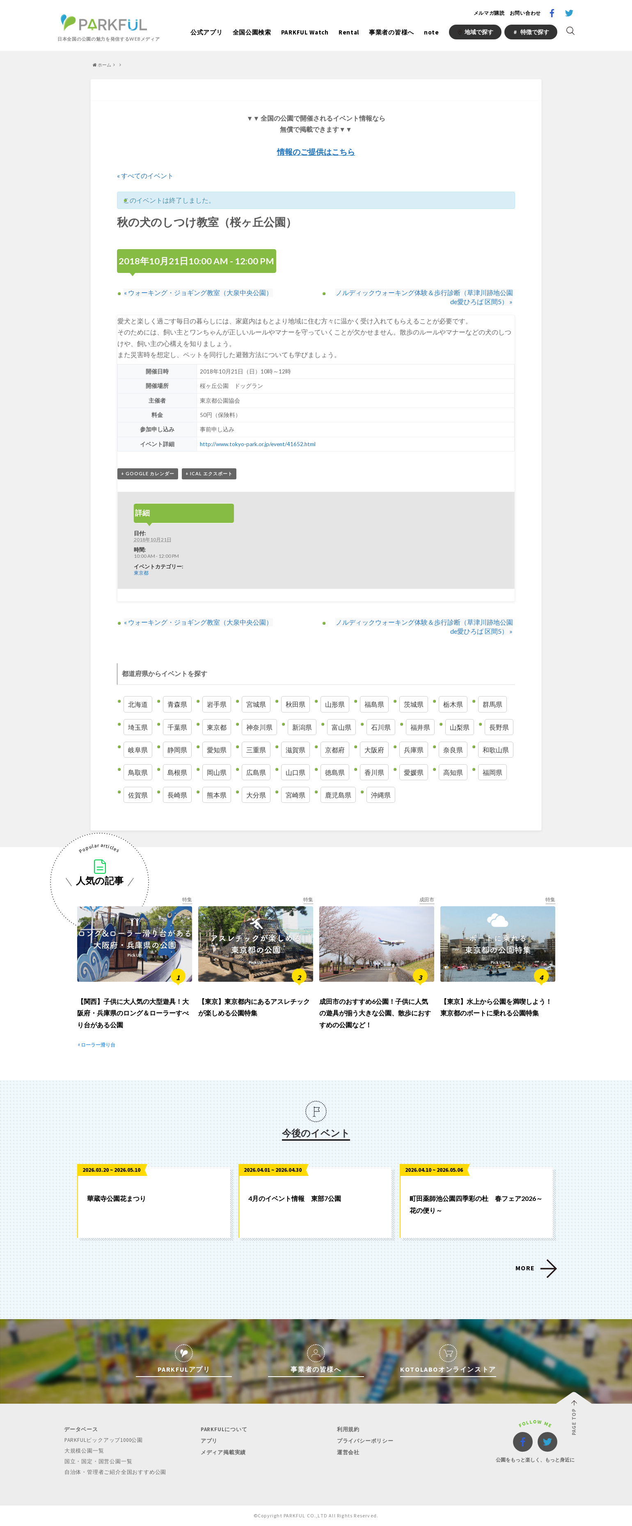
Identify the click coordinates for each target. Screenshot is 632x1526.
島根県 (177, 772)
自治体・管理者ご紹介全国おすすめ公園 (115, 1472)
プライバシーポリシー (365, 1441)
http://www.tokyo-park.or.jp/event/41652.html (258, 444)
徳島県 (335, 772)
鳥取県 (138, 772)
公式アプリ (206, 32)
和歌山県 (496, 750)
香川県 (374, 772)
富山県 (341, 727)
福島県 (374, 704)
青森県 (177, 704)
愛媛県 (414, 772)
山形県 (335, 704)
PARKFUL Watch (305, 32)
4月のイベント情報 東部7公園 (294, 1199)
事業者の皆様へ (391, 32)
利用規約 (348, 1430)
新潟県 (302, 727)
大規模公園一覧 (84, 1451)
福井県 (420, 727)
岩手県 (217, 704)
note (431, 32)
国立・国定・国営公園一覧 (98, 1461)
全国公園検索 (252, 32)
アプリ (208, 1441)
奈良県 (453, 750)
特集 (187, 900)
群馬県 (492, 704)
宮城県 (256, 704)
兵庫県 (414, 750)
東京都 (141, 572)
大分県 (256, 795)
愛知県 (217, 750)
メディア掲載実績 (222, 1452)
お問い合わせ (525, 13)
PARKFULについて (223, 1430)
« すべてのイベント (145, 175)
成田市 (426, 900)
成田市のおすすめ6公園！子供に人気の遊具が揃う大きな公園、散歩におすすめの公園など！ (375, 1014)
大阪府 (374, 750)
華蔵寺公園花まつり (116, 1199)
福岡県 (492, 772)
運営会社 (348, 1452)
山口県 (295, 772)
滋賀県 (295, 750)
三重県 (256, 750)
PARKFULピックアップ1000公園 (103, 1441)
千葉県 (177, 727)
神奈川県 (259, 727)
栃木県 (453, 704)
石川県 (381, 727)
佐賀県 (138, 795)
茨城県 (414, 704)
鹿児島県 (338, 795)
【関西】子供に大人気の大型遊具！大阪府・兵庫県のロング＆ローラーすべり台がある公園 (133, 1014)
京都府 (335, 750)
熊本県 (217, 795)
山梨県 (459, 727)
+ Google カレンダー (147, 474)
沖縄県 (381, 795)
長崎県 (177, 795)
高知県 (453, 772)
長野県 (499, 727)
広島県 (256, 772)
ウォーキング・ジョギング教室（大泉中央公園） (198, 292)
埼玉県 (138, 727)
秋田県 (295, 704)
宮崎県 (295, 795)
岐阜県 (138, 750)
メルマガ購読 (489, 13)
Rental (349, 32)
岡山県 (217, 772)
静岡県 (177, 750)
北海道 (138, 704)
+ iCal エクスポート (209, 474)
